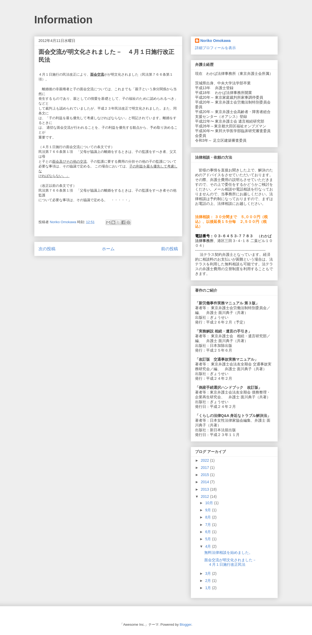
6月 (208, 532)
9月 (208, 510)
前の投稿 (169, 249)
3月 (208, 573)
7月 (208, 524)
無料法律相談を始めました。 (228, 552)
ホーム (108, 249)
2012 (205, 496)
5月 (208, 539)
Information (63, 19)
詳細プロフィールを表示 (215, 48)
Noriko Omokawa (215, 40)
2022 (205, 460)
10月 (209, 503)
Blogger (185, 625)
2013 (205, 489)
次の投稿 (46, 249)
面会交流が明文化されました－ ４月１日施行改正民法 (232, 562)
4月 (208, 546)
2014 (205, 482)
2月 (208, 580)
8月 (208, 517)
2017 (205, 467)
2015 (205, 475)
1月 (208, 588)
